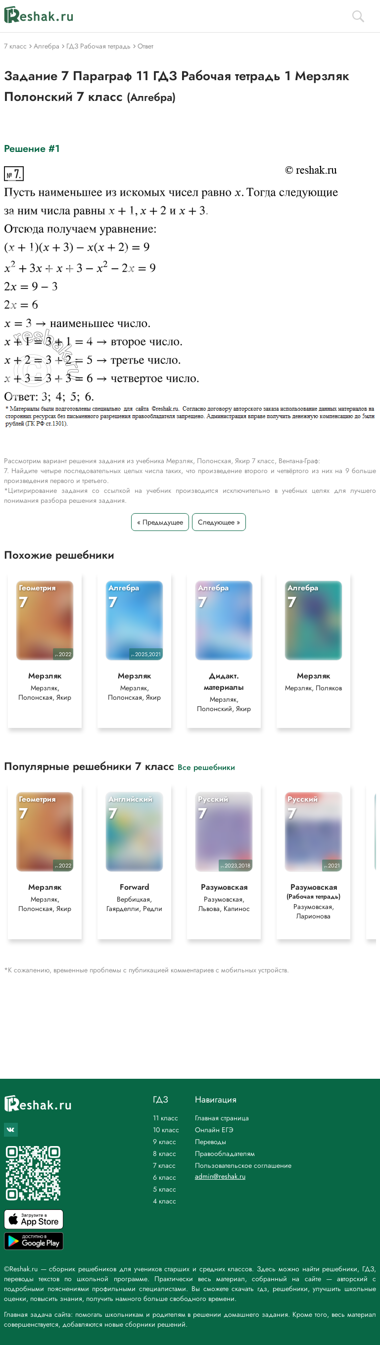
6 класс (164, 1177)
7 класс (164, 1165)
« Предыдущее (160, 522)
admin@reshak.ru (220, 1176)
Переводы (210, 1142)
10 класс (166, 1130)
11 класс (165, 1118)
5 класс (164, 1189)
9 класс (164, 1142)
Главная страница (222, 1118)
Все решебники (206, 767)
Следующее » (219, 522)
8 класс (164, 1153)
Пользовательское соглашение (243, 1165)
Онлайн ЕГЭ (214, 1130)
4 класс (164, 1201)
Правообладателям (225, 1153)
